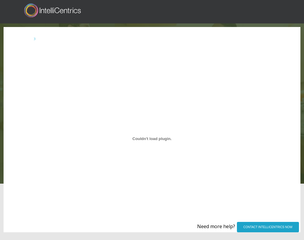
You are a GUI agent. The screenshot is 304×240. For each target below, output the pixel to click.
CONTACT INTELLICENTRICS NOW (267, 227)
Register (263, 12)
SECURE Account (43, 40)
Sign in (243, 12)
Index (15, 40)
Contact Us (287, 12)
